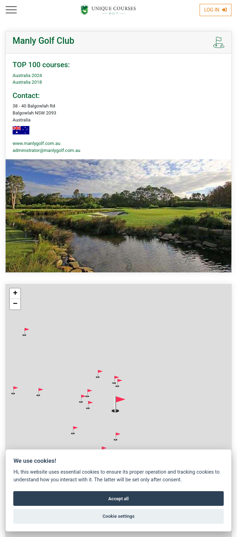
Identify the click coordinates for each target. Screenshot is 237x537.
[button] (25, 332)
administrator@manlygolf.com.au (46, 150)
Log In (215, 10)
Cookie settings (118, 516)
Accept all (118, 498)
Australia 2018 (27, 82)
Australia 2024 (27, 75)
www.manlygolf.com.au (36, 143)
